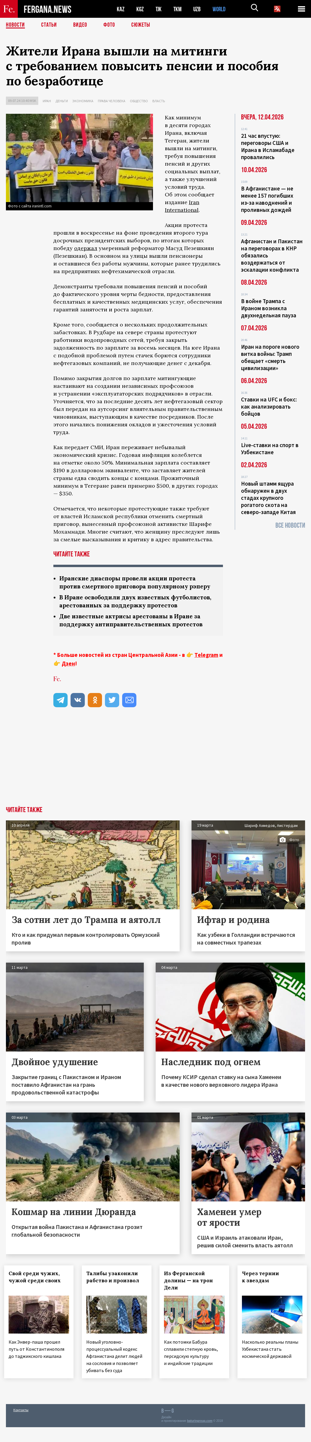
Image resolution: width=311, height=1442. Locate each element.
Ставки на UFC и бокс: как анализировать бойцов (269, 406)
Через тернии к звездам (262, 1293)
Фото (109, 25)
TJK (159, 9)
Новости (15, 25)
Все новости (290, 525)
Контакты (20, 1424)
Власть (158, 101)
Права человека (111, 101)
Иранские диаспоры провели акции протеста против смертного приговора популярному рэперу (130, 586)
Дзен (68, 679)
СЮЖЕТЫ (140, 25)
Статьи (49, 25)
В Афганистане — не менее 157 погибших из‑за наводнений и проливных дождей (267, 199)
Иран (47, 101)
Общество (139, 101)
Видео (80, 25)
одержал (85, 248)
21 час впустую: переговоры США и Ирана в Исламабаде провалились (267, 146)
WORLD (221, 9)
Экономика (82, 101)
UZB (198, 9)
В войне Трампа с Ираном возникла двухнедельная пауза (268, 308)
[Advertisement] (155, 778)
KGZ (140, 9)
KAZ (121, 9)
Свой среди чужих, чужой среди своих (36, 1293)
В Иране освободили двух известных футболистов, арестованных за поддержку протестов (126, 613)
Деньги (61, 101)
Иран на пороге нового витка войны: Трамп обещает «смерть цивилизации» (270, 357)
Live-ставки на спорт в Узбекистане (270, 448)
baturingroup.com (200, 1435)
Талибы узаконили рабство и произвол (114, 1293)
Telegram (206, 670)
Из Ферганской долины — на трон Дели (190, 1296)
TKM (178, 9)
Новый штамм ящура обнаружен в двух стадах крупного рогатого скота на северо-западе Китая (268, 498)
